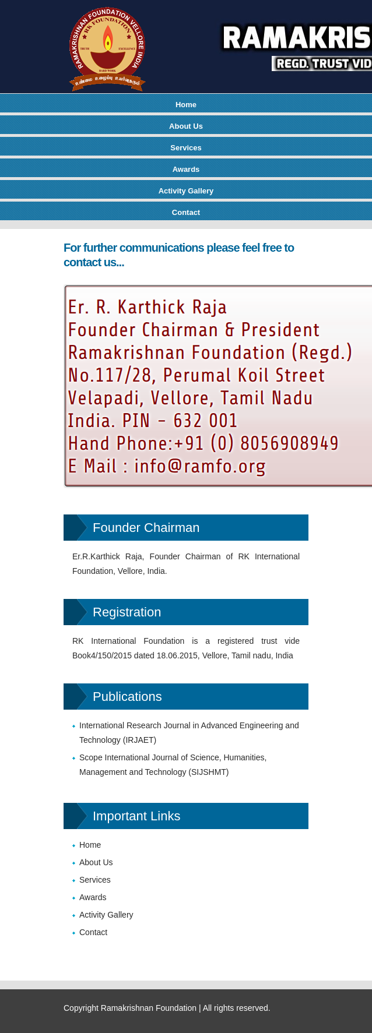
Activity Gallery (186, 190)
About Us (186, 126)
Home (186, 104)
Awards (186, 169)
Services (186, 147)
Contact (186, 212)
